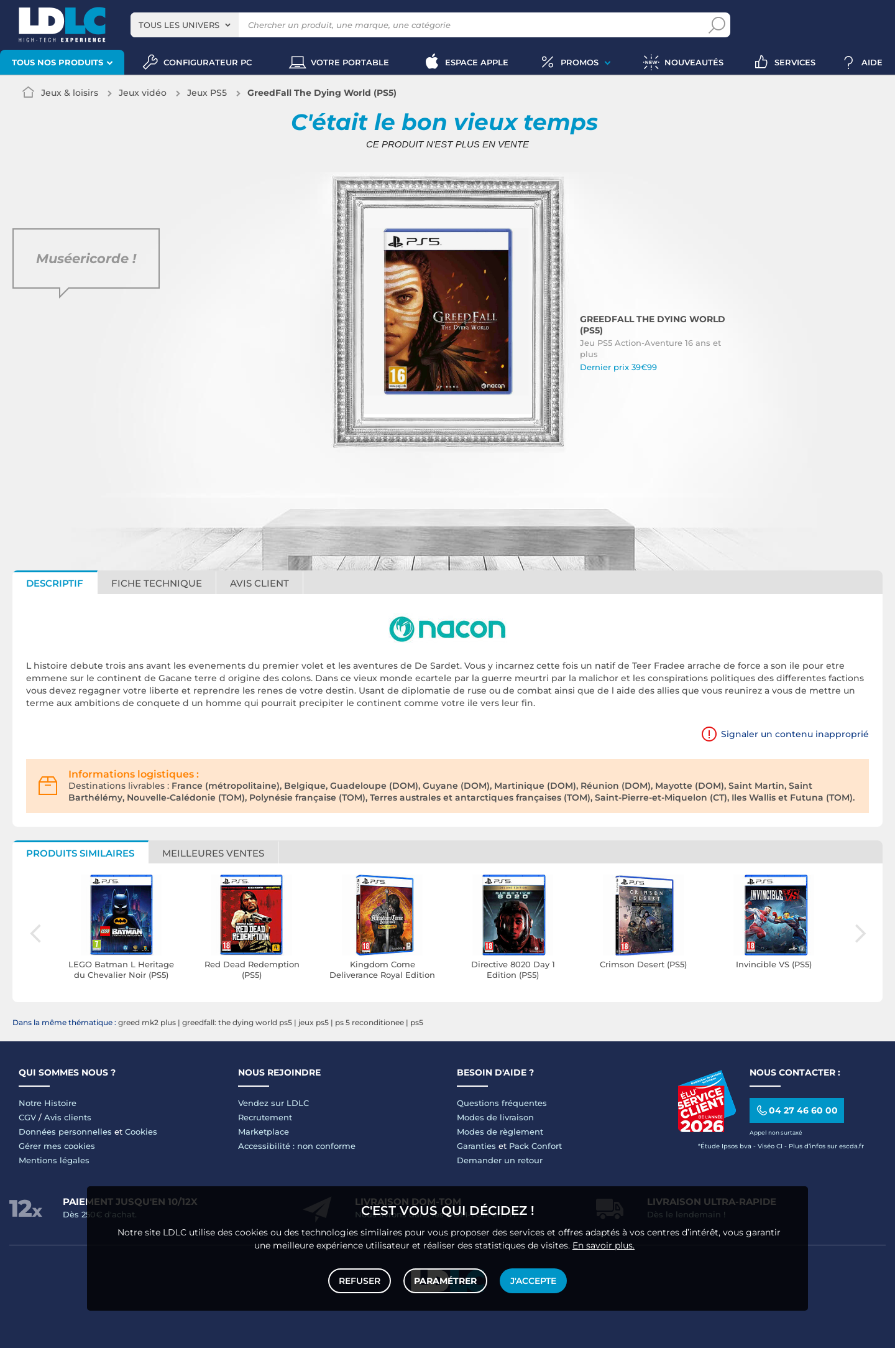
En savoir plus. (603, 1245)
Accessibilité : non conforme (297, 1146)
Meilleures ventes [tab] (213, 853)
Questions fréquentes (502, 1103)
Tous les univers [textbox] (179, 25)
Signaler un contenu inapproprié (795, 734)
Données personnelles (65, 1132)
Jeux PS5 (207, 92)
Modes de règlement (500, 1132)
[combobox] (185, 24)
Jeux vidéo (143, 92)
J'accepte (533, 1280)
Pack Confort (535, 1146)
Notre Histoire (47, 1103)
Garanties (476, 1146)
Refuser (359, 1280)
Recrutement (265, 1117)
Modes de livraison (495, 1117)
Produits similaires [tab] (80, 853)
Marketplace (263, 1132)
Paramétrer (445, 1280)
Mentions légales (54, 1160)
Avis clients (67, 1117)
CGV (27, 1117)
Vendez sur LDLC (273, 1103)
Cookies (141, 1132)
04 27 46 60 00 (796, 1110)
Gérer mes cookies (57, 1146)
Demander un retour (500, 1160)
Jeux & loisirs (69, 92)
